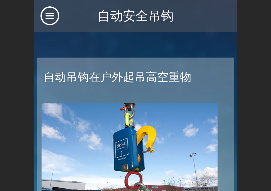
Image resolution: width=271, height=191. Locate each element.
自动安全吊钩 (135, 16)
